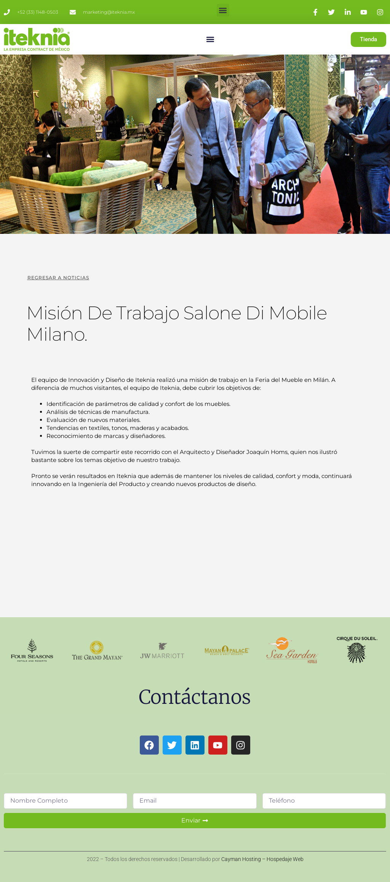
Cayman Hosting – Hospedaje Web (262, 859)
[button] (223, 10)
